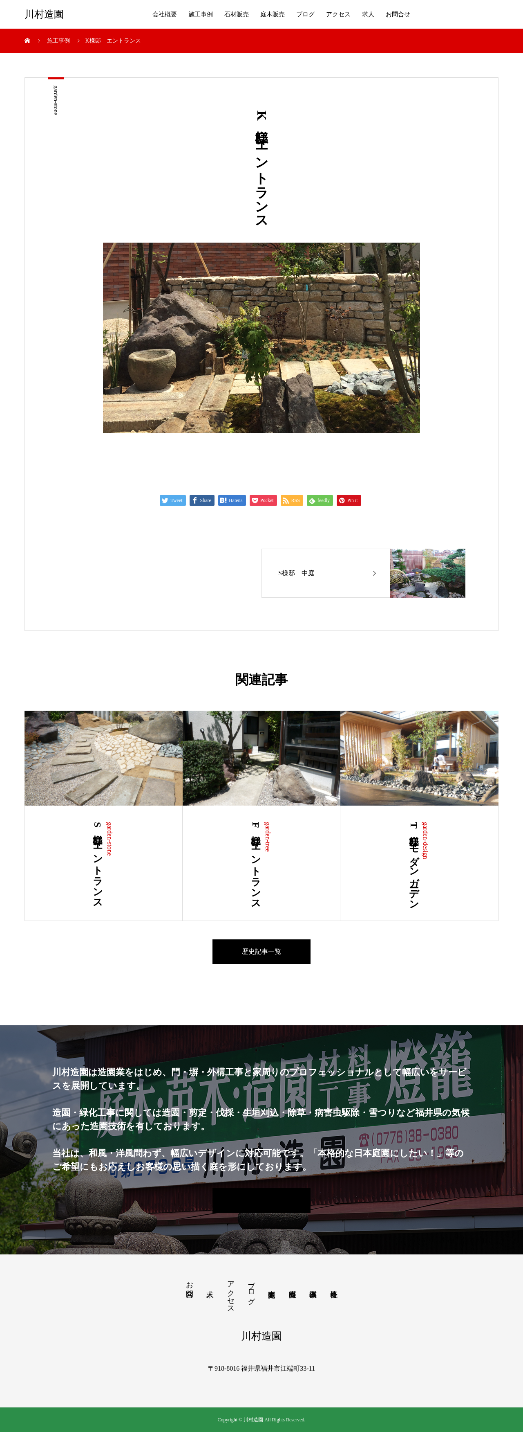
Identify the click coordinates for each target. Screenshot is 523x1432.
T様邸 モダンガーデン (414, 863)
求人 (368, 14)
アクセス (338, 14)
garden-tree (267, 837)
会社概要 (164, 14)
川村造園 (44, 14)
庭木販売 (272, 14)
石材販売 (236, 14)
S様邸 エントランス (97, 862)
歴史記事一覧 (261, 951)
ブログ (305, 14)
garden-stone (56, 100)
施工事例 (200, 14)
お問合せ (398, 14)
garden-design (425, 840)
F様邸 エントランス (255, 863)
